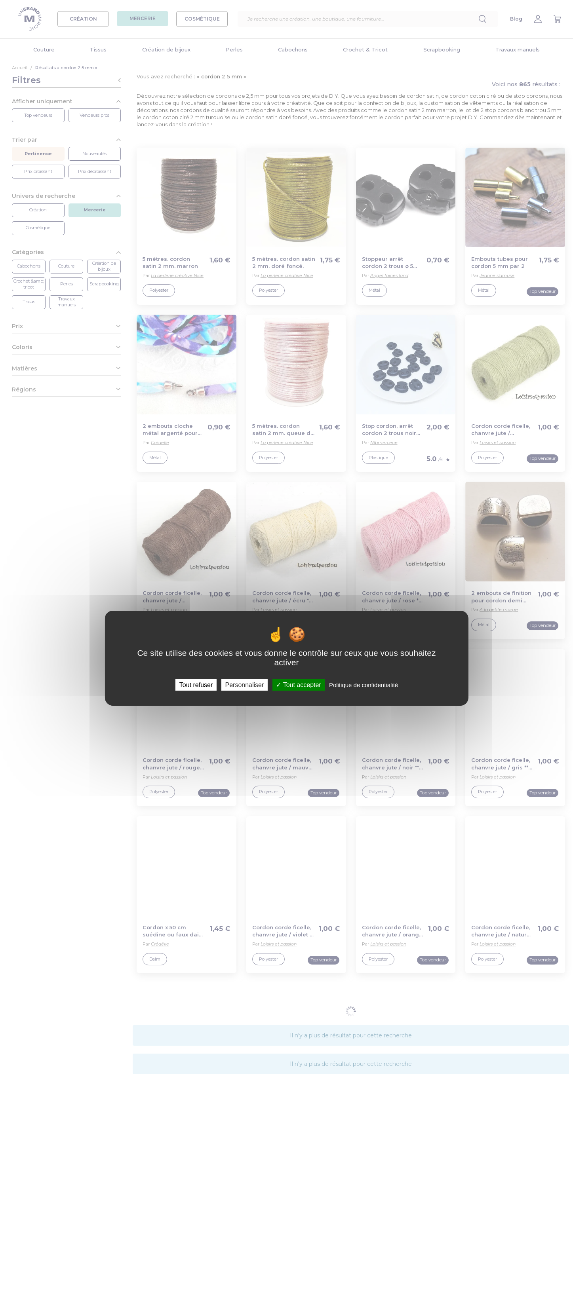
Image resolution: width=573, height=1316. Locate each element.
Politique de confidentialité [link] (363, 684)
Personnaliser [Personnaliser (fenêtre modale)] (244, 684)
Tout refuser (196, 684)
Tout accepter (298, 684)
